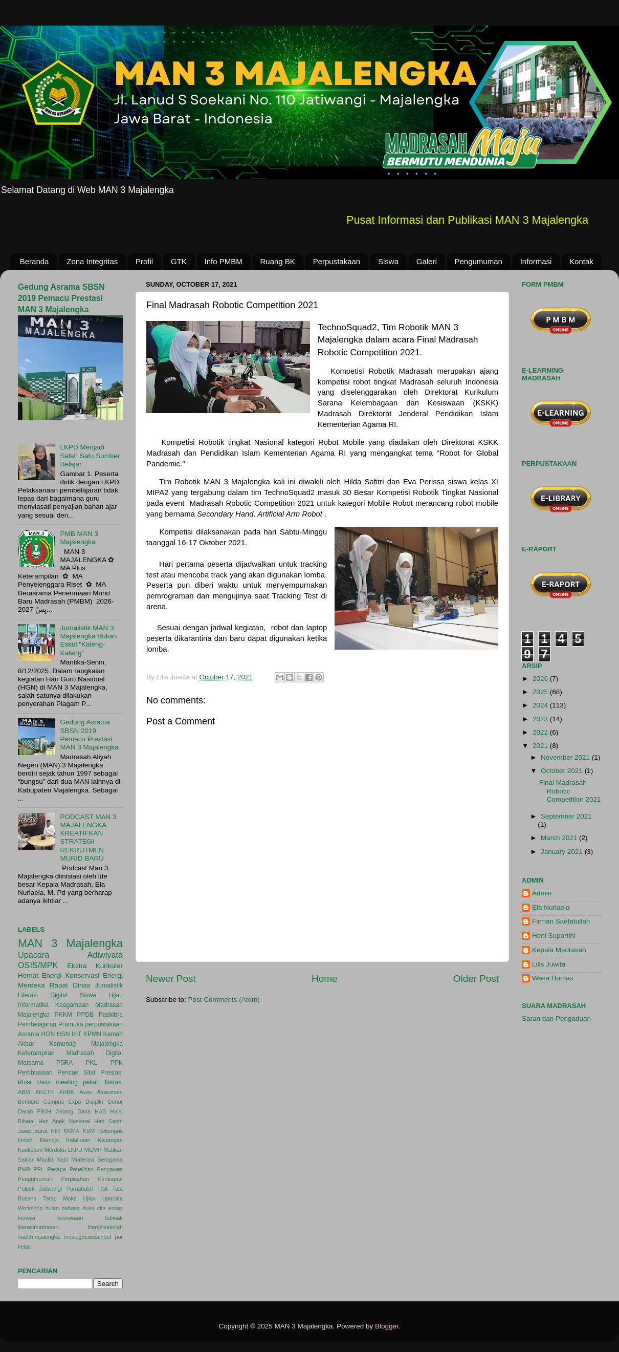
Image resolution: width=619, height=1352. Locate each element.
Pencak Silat (76, 1072)
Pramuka (70, 1024)
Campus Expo (62, 1102)
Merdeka (31, 985)
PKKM (63, 1014)
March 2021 (560, 838)
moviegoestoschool (87, 1237)
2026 (541, 678)
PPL (39, 1169)
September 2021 (566, 816)
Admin (541, 893)
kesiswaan (70, 1218)
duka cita (93, 1208)
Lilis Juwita (548, 964)
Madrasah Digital (94, 1053)
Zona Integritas (92, 261)
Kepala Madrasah (559, 950)
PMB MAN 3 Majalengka (79, 538)
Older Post (476, 978)
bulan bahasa (63, 1208)
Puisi (24, 1082)
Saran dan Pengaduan (556, 1018)
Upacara (33, 954)
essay (115, 1208)
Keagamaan (72, 1004)
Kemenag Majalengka (86, 1043)
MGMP (93, 1150)
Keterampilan (36, 1053)
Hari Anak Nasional (64, 1121)
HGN (48, 1034)
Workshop (30, 1208)
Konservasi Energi (94, 975)
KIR (55, 1131)
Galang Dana (73, 1111)
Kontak (581, 261)
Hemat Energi (40, 975)
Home (324, 978)
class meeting (57, 1082)
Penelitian (82, 1169)
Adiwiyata (105, 954)
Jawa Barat (33, 1131)
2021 (541, 745)
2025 (541, 692)
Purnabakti (80, 1189)
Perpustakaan (337, 261)
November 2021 (566, 757)
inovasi (26, 1218)
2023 (541, 719)
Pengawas (110, 1169)
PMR (24, 1169)
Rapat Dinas (70, 985)
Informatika (33, 1004)
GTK (179, 261)
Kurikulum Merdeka (42, 1150)
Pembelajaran (37, 1024)
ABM (24, 1092)
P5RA (64, 1062)
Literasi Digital (43, 995)
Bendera (28, 1102)
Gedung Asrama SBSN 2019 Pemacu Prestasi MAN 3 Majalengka (61, 298)
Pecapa (56, 1169)
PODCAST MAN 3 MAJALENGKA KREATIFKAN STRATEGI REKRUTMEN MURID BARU (88, 837)
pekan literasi (103, 1082)
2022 (541, 732)
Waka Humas (552, 978)
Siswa (388, 261)
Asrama (28, 1034)
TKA (102, 1189)
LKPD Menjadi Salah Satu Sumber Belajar (90, 455)
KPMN (92, 1034)
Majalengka (34, 1014)
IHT (77, 1034)
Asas (85, 1092)
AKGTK (44, 1092)
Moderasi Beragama (97, 1159)
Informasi (536, 261)
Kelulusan (78, 1140)
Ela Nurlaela (551, 907)
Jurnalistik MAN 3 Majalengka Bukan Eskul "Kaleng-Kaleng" (88, 640)
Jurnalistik (109, 985)
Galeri (426, 261)
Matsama (30, 1062)
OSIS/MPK (38, 965)
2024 (541, 705)
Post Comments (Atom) (224, 999)
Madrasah (109, 1004)
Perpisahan (75, 1179)
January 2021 (563, 851)
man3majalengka (39, 1237)
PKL (91, 1062)
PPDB (85, 1014)
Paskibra (111, 1014)
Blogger (387, 1326)
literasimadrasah (38, 1227)
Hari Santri (108, 1121)
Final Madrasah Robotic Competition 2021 (570, 791)
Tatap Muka (60, 1198)
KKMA (71, 1131)
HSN (63, 1034)
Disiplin (94, 1102)
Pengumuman (478, 261)
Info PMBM (223, 261)
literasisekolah (105, 1227)
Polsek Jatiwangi (40, 1189)
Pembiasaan (35, 1072)
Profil (144, 261)
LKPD (75, 1150)
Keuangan (110, 1140)
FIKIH (44, 1111)
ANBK (66, 1092)
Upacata (112, 1198)
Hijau (115, 995)
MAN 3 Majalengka (70, 943)
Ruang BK (277, 261)
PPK (116, 1062)
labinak (114, 1218)
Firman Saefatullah (561, 921)
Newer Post (171, 978)
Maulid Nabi (52, 1159)
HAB (100, 1111)
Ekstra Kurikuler (95, 966)
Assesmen (110, 1092)
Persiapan (110, 1179)
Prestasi (111, 1072)
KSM (89, 1131)
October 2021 (563, 771)
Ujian (89, 1198)
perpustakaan (104, 1024)
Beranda (34, 261)
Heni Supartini (554, 935)
